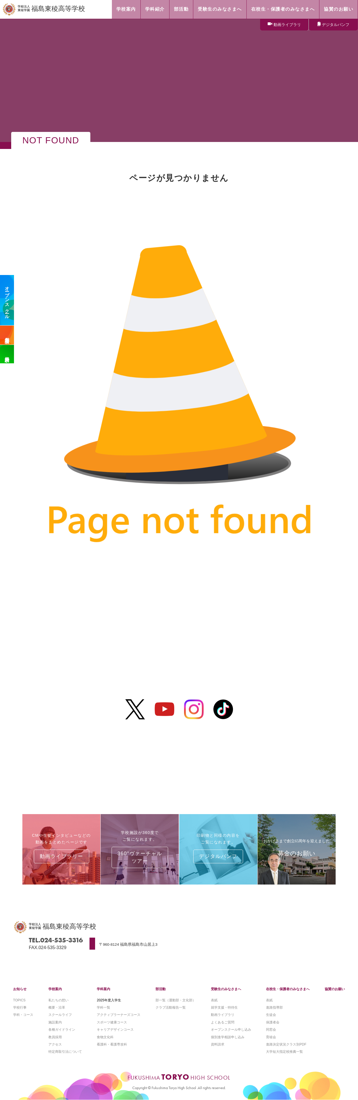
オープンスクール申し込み (231, 1030)
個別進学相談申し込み (227, 1037)
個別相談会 (7, 335)
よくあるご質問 (222, 1022)
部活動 (161, 989)
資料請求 (7, 354)
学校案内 (55, 989)
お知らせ (20, 989)
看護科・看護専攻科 (112, 1044)
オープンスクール (7, 300)
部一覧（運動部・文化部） (176, 1000)
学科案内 (103, 989)
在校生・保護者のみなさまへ (288, 989)
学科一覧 (103, 1007)
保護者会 (272, 1022)
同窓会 (271, 1030)
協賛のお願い (335, 989)
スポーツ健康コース (112, 1022)
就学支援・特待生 (224, 1007)
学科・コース (23, 1015)
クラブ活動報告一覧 (171, 1007)
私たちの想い (58, 1000)
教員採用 (55, 1037)
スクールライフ (60, 1015)
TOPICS (19, 1000)
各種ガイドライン (61, 1030)
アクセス (55, 1044)
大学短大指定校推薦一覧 (284, 1052)
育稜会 (271, 1037)
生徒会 (271, 1015)
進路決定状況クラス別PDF (286, 1044)
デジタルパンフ (335, 24)
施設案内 (55, 1022)
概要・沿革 (56, 1007)
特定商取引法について (65, 1052)
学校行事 (20, 1007)
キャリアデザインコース (115, 1030)
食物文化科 (105, 1037)
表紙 (214, 1000)
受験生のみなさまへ (226, 989)
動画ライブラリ (287, 24)
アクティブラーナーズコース (118, 1015)
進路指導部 (274, 1007)
